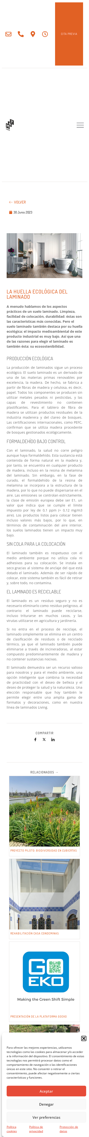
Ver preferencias (46, 1117)
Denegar (46, 1104)
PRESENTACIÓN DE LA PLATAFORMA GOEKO (38, 1016)
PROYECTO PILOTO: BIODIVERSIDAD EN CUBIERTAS (43, 850)
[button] (83, 1038)
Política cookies (12, 1129)
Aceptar (46, 1091)
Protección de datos (69, 1129)
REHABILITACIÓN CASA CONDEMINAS (34, 933)
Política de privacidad (36, 1129)
